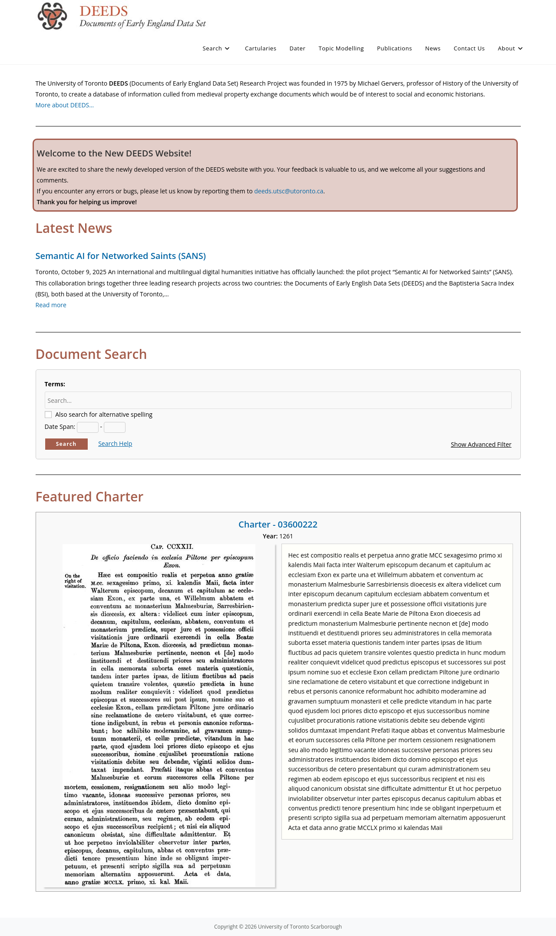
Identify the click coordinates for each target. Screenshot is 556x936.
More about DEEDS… (65, 105)
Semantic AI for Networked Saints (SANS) (121, 256)
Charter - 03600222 (278, 524)
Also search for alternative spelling (103, 414)
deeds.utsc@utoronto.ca (288, 191)
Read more (51, 305)
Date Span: (60, 426)
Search (66, 444)
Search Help (115, 443)
